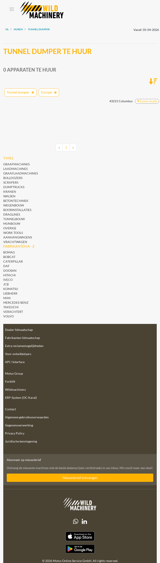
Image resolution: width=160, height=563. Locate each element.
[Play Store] (80, 549)
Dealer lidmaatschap (19, 330)
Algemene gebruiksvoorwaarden (27, 417)
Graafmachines (16, 164)
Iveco (8, 280)
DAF (6, 266)
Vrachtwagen (15, 242)
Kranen (9, 191)
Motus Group (14, 373)
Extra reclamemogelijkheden (24, 346)
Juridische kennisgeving (21, 441)
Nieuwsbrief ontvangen (80, 478)
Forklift (10, 381)
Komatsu (10, 289)
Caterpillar (13, 261)
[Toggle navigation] (11, 9)
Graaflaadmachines (20, 173)
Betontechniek (15, 201)
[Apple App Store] (80, 536)
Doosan (10, 270)
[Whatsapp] (75, 521)
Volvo (8, 316)
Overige (9, 228)
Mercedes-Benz (15, 302)
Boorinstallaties (17, 210)
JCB (6, 284)
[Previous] (59, 147)
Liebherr (10, 293)
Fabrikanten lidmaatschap (22, 338)
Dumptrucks (13, 187)
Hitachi (9, 275)
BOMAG (9, 252)
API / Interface (15, 362)
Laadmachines (15, 169)
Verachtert (13, 311)
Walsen (9, 196)
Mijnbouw (11, 223)
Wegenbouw (13, 205)
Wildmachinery (15, 389)
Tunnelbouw (14, 219)
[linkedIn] (84, 521)
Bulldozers (12, 178)
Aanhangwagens (17, 237)
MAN (7, 298)
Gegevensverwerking (19, 425)
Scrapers (10, 182)
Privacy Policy (14, 433)
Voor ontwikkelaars (18, 354)
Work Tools (13, 233)
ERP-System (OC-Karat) (21, 397)
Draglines (11, 214)
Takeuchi (10, 307)
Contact (10, 409)
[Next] (73, 147)
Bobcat (9, 257)
